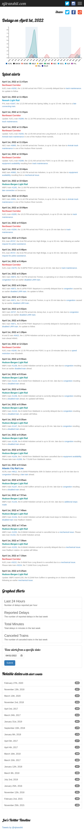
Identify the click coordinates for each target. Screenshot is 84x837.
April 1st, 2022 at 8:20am (14, 450)
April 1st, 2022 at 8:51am (14, 374)
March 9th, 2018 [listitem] (42, 773)
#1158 (14, 366)
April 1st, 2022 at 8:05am (14, 480)
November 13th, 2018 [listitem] (42, 689)
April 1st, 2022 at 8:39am (14, 404)
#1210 (14, 381)
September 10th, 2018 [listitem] (42, 728)
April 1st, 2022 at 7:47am (14, 525)
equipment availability (11, 163)
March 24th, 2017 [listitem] (42, 715)
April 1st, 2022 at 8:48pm (14, 250)
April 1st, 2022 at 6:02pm (14, 309)
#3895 (13, 145)
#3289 (21, 119)
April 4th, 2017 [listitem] (42, 747)
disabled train (20, 368)
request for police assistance (14, 244)
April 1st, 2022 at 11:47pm (15, 82)
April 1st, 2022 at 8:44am (14, 389)
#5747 (13, 241)
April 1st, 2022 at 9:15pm (14, 238)
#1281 (14, 187)
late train (24, 474)
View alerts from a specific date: (22, 650)
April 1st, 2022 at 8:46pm (14, 261)
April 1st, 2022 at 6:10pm (14, 297)
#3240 (14, 351)
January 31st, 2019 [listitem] (42, 721)
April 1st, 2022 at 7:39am (14, 540)
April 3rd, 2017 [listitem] (42, 708)
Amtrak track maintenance (13, 137)
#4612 (14, 472)
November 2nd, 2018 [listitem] (42, 702)
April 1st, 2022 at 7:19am (14, 556)
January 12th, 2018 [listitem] (42, 766)
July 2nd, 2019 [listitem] (42, 779)
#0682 (13, 172)
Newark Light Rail (11, 100)
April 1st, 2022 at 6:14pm (14, 285)
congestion (6, 280)
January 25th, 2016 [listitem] (42, 785)
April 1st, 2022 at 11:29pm (15, 127)
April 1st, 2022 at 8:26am (14, 435)
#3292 (14, 88)
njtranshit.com (14, 3)
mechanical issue (32, 175)
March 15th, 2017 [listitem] (42, 760)
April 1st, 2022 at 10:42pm (15, 181)
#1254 (14, 456)
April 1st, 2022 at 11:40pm (15, 97)
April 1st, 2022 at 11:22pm (15, 142)
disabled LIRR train (32, 280)
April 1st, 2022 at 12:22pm (15, 344)
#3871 (13, 300)
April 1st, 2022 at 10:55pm (15, 154)
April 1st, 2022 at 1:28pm (14, 332)
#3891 (13, 199)
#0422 (16, 335)
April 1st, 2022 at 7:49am (14, 510)
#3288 (21, 161)
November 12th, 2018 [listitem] (42, 792)
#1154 (14, 502)
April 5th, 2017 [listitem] (42, 740)
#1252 (14, 532)
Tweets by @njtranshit (12, 827)
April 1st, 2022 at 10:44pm (15, 169)
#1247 (14, 487)
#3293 (21, 134)
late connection (8, 190)
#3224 (19, 565)
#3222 (14, 562)
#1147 (14, 426)
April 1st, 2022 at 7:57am (14, 495)
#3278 (14, 268)
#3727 (13, 312)
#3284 (14, 229)
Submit (10, 663)
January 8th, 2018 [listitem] (42, 734)
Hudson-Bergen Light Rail (15, 184)
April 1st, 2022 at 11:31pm (15, 112)
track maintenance (73, 88)
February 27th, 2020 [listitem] (42, 683)
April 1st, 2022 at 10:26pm (15, 196)
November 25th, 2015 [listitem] (42, 805)
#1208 (19, 459)
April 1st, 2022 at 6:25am (14, 571)
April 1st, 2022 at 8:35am (14, 419)
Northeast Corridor (11, 85)
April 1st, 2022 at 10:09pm (15, 208)
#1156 (14, 441)
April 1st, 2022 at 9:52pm (14, 223)
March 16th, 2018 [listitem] (42, 753)
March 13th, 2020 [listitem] (42, 695)
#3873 (13, 277)
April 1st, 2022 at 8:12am (14, 465)
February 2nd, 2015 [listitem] (42, 798)
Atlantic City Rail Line (12, 468)
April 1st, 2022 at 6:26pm (14, 274)
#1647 (13, 104)
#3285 (14, 214)
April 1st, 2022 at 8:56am (14, 359)
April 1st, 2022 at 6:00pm (14, 320)
